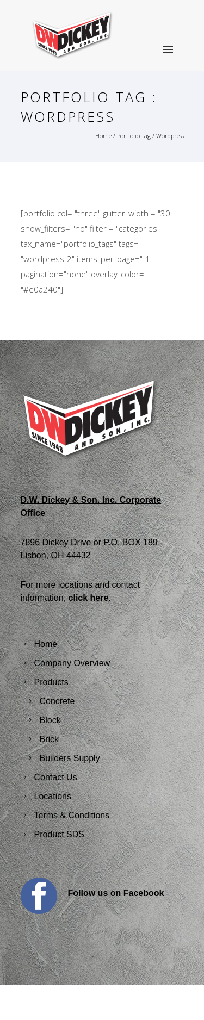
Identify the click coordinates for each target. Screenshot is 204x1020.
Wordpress (170, 136)
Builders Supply (70, 758)
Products (51, 682)
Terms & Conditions (72, 815)
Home (103, 136)
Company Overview (72, 663)
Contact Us (55, 777)
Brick (49, 739)
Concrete (57, 701)
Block (50, 720)
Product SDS (59, 834)
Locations (53, 796)
